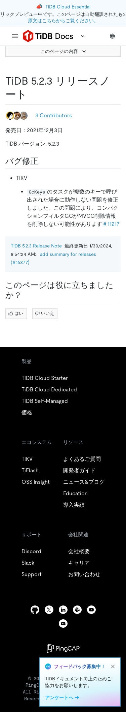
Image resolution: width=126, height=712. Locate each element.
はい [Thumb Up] (15, 313)
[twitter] (49, 610)
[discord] (63, 623)
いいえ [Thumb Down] (44, 313)
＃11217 (111, 224)
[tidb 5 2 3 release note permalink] (33, 94)
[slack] (77, 610)
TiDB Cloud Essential (67, 6)
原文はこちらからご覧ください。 (63, 20)
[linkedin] (63, 610)
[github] (35, 610)
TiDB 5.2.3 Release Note (36, 245)
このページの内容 (63, 51)
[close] (113, 666)
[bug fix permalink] (44, 161)
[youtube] (91, 610)
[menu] (15, 36)
